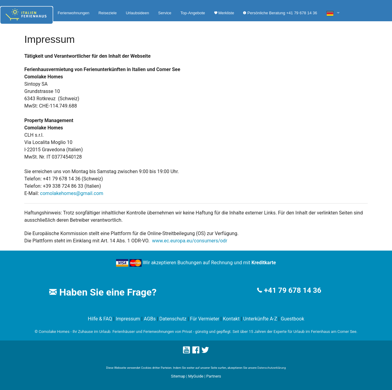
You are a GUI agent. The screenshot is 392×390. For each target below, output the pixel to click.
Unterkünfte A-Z (260, 319)
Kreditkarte (263, 262)
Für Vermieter (204, 319)
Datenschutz (172, 319)
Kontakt (231, 319)
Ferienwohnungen (73, 13)
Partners (213, 376)
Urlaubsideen (137, 13)
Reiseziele (107, 13)
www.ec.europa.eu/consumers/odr (189, 241)
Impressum (128, 319)
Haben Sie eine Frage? (102, 292)
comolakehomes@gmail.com (71, 193)
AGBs (150, 319)
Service (164, 13)
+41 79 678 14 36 (292, 290)
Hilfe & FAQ (100, 319)
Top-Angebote (193, 13)
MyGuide (195, 376)
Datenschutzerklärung (271, 367)
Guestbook (292, 319)
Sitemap (178, 376)
